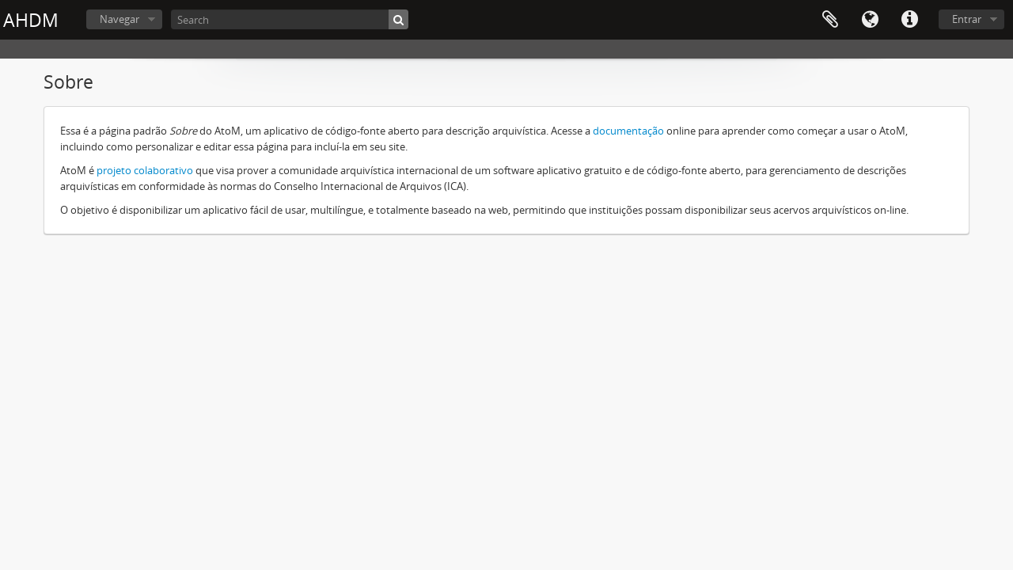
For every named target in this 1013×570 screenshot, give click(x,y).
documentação (628, 131)
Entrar (966, 19)
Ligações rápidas (909, 20)
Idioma (870, 20)
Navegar (119, 19)
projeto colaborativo (145, 170)
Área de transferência (830, 20)
